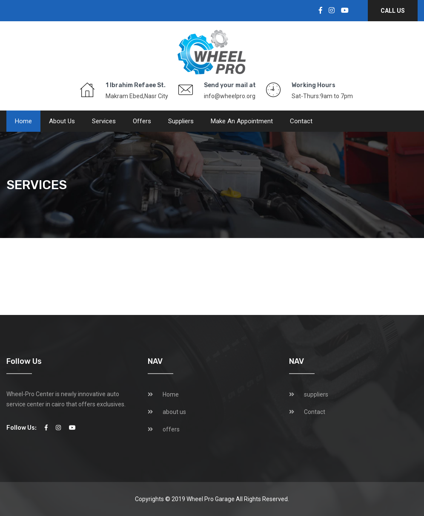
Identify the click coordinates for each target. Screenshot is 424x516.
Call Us (393, 10)
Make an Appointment (242, 121)
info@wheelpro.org (229, 96)
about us (62, 121)
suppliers (181, 121)
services (104, 121)
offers (142, 121)
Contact (301, 121)
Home (23, 121)
